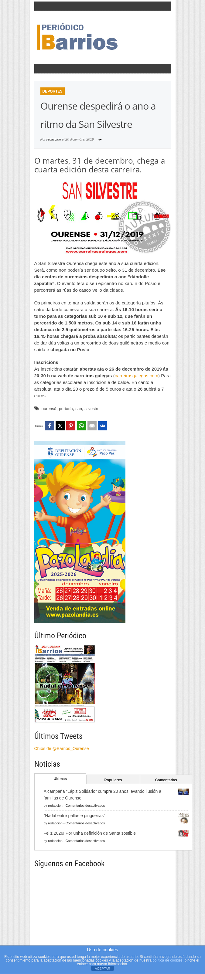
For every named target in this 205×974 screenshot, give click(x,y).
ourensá (49, 408)
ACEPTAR (102, 968)
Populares (113, 780)
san (78, 408)
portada (66, 408)
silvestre (92, 408)
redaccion (53, 139)
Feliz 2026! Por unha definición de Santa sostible (90, 833)
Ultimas (60, 779)
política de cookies (167, 960)
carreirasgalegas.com (136, 375)
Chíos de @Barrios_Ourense (61, 748)
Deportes (53, 91)
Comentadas (166, 780)
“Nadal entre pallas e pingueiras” (74, 815)
